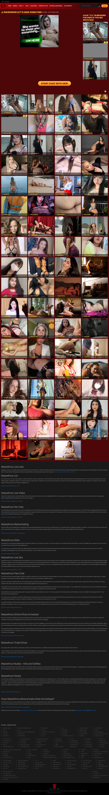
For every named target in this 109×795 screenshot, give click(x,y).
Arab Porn (5, 731)
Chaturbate (68, 6)
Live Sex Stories (83, 733)
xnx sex (69, 762)
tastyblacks (101, 764)
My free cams (92, 710)
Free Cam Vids (88, 746)
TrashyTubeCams (71, 768)
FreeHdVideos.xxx (25, 746)
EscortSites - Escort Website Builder (26, 731)
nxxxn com (96, 755)
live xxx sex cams (87, 760)
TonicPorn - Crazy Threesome (100, 775)
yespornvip (5, 779)
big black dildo (83, 730)
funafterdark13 (66, 753)
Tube (2, 1)
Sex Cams (44, 733)
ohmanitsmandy (31, 755)
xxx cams (45, 749)
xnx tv (4, 730)
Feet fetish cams (22, 768)
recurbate (29, 710)
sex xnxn (69, 766)
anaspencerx (6, 766)
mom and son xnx (7, 762)
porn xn (5, 744)
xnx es (43, 735)
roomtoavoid (45, 728)
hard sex (87, 740)
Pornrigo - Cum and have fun (101, 751)
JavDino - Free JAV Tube (49, 755)
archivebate (23, 710)
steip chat (5, 764)
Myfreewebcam (21, 764)
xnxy (82, 757)
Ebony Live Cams (59, 746)
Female (15, 6)
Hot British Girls (56, 768)
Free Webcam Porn (98, 757)
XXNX (56, 744)
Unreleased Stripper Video (24, 728)
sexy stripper (65, 731)
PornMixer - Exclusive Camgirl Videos (12, 749)
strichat (101, 738)
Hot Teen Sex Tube (71, 760)
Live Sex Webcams (25, 738)
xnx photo (96, 749)
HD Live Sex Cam (7, 738)
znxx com (95, 771)
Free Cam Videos (7, 760)
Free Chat (11, 607)
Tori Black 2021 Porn (103, 766)
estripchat (5, 753)
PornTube (83, 749)
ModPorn (85, 764)
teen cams (23, 742)
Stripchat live (43, 6)
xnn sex (43, 730)
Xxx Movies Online (87, 766)
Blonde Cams (96, 777)
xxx (62, 728)
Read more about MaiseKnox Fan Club (11, 517)
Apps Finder (58, 738)
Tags (26, 6)
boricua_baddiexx (99, 731)
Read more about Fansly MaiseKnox (10, 692)
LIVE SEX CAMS (74, 744)
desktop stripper (7, 728)
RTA (51, 789)
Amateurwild (84, 753)
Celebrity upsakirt (71, 764)
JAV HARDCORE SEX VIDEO (9, 775)
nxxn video (64, 733)
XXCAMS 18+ (102, 740)
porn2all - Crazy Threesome (48, 731)
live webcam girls (104, 742)
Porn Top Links (86, 762)
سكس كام (7, 1)
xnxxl (82, 751)
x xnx (29, 751)
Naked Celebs (6, 751)
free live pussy (58, 740)
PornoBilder (65, 730)
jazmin (99, 762)
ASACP (54, 789)
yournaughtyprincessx (68, 757)
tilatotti (65, 751)
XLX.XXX (97, 730)
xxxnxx (36, 768)
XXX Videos (66, 749)
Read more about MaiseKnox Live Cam (64, 472)
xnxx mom (102, 744)
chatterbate (6, 755)
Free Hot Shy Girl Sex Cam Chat (10, 777)
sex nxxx (5, 768)
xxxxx (29, 757)
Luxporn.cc (5, 742)
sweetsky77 (6, 735)
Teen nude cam (6, 773)
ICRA (58, 789)
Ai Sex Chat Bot (98, 728)
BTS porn (85, 768)
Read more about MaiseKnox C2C (10, 486)
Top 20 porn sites (67, 755)
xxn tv (56, 742)
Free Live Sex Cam (41, 744)
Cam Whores (88, 738)
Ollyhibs (83, 755)
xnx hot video (88, 742)
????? (36, 760)
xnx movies (96, 773)
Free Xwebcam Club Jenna (101, 733)
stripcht (29, 753)
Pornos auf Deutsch (8, 771)
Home (9, 6)
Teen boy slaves (74, 742)
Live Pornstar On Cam (23, 766)
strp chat (5, 733)
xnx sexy (39, 746)
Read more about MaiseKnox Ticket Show (12, 656)
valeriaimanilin (21, 733)
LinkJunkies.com (7, 740)
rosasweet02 (74, 740)
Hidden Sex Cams (99, 735)
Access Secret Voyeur (8, 746)
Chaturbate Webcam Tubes (50, 757)
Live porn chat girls (32, 749)
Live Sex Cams (38, 762)
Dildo (10, 553)
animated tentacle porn (40, 764)
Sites (20, 6)
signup (104, 6)
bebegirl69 (23, 740)
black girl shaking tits (23, 760)
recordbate (35, 710)
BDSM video (73, 746)
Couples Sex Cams (41, 740)
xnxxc (72, 738)
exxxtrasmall (88, 744)
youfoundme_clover (8, 757)
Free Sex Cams (83, 731)
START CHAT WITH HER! (54, 83)
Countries (33, 6)
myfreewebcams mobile (42, 738)
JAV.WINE (39, 742)
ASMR (54, 760)
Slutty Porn (55, 766)
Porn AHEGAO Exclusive (67, 735)
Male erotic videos (25, 744)
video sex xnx (101, 760)
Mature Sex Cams (84, 728)
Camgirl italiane (21, 735)
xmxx (19, 730)
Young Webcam (56, 762)
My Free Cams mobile (56, 6)
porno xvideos (21, 762)
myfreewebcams (57, 764)
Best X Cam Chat (39, 766)
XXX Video (45, 753)
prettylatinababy (98, 753)
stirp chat (100, 768)
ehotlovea (82, 735)
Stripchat (84, 710)
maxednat (102, 746)
